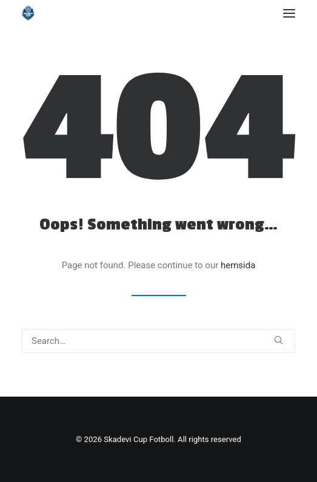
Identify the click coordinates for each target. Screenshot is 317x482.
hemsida (238, 265)
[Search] (158, 341)
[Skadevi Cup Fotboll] (28, 13)
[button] (289, 13)
